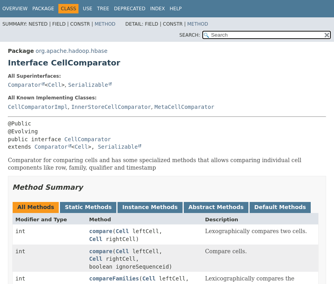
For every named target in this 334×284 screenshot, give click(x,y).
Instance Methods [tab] (149, 207)
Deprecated (130, 8)
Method (105, 24)
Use (87, 8)
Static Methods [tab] (88, 207)
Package (43, 8)
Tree (103, 8)
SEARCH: (189, 35)
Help (176, 8)
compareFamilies (114, 278)
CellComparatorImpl (38, 107)
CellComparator (87, 139)
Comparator (24, 85)
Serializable (88, 85)
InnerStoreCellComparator (111, 107)
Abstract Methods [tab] (216, 207)
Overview (15, 8)
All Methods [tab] (35, 207)
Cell (55, 85)
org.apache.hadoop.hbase (71, 51)
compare (100, 231)
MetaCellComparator (185, 107)
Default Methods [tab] (280, 207)
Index (157, 8)
